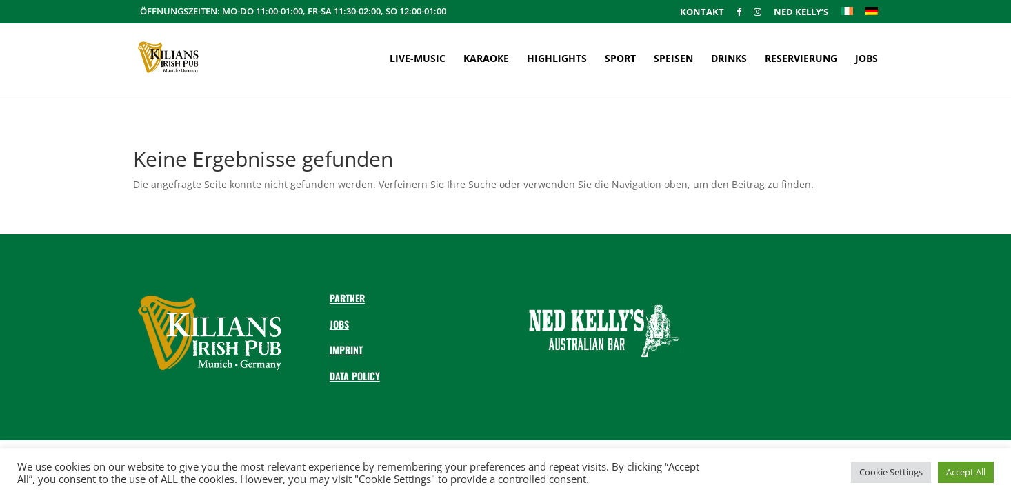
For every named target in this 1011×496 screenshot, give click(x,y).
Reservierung (801, 59)
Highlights (557, 59)
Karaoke (486, 59)
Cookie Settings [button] (891, 472)
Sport (620, 59)
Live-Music (418, 59)
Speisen (673, 59)
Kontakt (702, 13)
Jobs (866, 59)
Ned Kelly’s (801, 13)
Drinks (729, 59)
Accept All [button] (965, 472)
